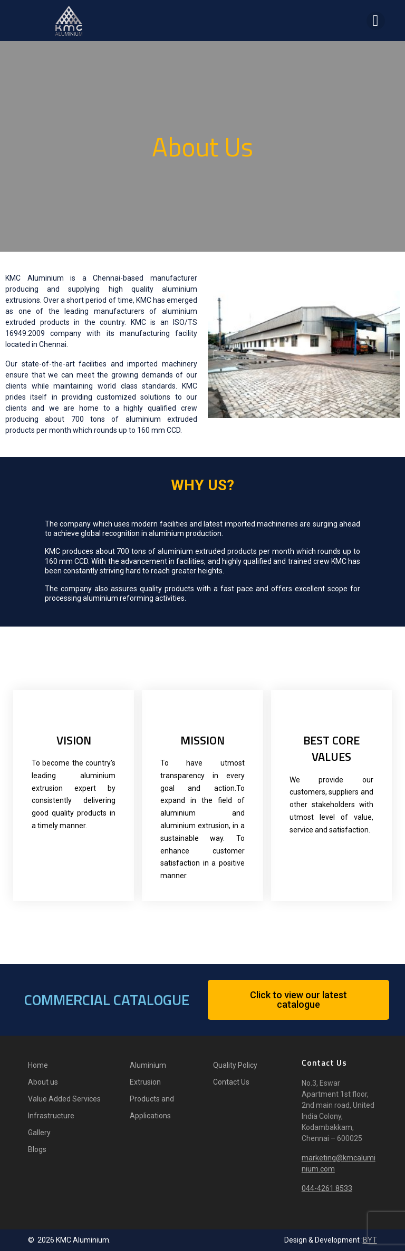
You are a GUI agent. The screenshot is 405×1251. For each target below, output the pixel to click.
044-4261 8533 (327, 1188)
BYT (370, 1240)
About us (43, 1082)
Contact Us (231, 1082)
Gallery (39, 1132)
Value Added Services (64, 1099)
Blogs (37, 1149)
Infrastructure (51, 1115)
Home (38, 1065)
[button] (215, 354)
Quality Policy (235, 1065)
